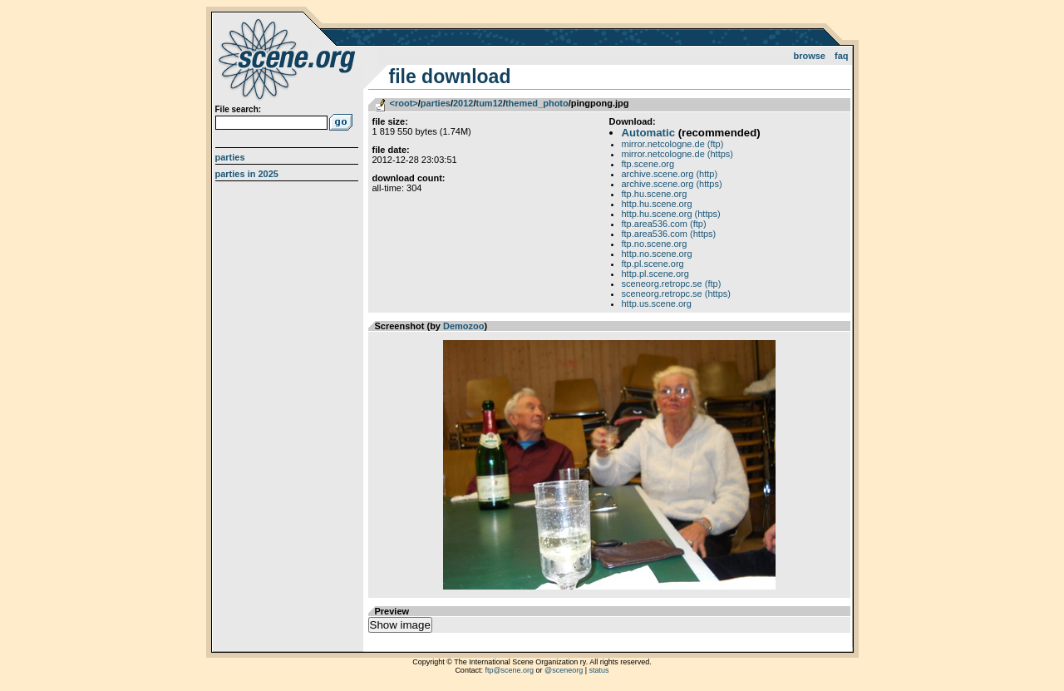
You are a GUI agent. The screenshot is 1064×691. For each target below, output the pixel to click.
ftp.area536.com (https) (669, 234)
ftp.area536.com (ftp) (664, 224)
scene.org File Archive (289, 58)
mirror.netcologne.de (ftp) (673, 144)
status (599, 670)
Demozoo (464, 326)
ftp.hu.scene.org (654, 194)
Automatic (648, 132)
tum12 (488, 103)
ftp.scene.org (648, 164)
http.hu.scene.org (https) (671, 214)
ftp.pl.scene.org (653, 264)
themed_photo (537, 103)
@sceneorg (563, 670)
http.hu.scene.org (657, 204)
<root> (404, 103)
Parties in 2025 (246, 174)
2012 (463, 103)
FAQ (842, 56)
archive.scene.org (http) (670, 174)
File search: (238, 109)
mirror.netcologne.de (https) (678, 154)
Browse (809, 56)
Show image (400, 625)
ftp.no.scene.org (654, 244)
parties (436, 103)
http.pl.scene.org (655, 274)
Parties (230, 157)
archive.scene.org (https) (672, 184)
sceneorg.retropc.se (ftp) (672, 284)
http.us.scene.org (657, 303)
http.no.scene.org (657, 254)
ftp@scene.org (509, 670)
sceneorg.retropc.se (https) (676, 294)
